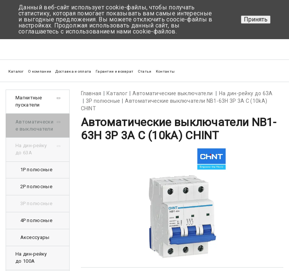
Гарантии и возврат (114, 71)
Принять (256, 19)
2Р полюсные (36, 186)
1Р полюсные (36, 169)
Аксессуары (35, 237)
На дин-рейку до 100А (31, 257)
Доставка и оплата (73, 71)
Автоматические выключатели (34, 125)
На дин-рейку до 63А (31, 149)
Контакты (165, 71)
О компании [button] (39, 71)
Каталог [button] (16, 71)
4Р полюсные (36, 220)
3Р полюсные (36, 203)
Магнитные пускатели (28, 101)
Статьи (145, 71)
